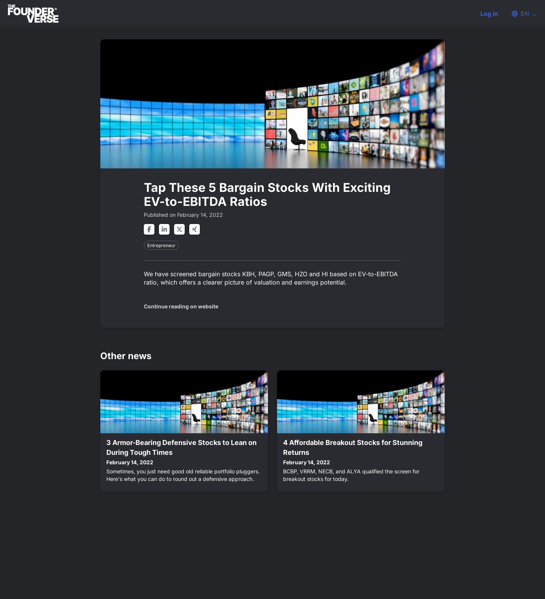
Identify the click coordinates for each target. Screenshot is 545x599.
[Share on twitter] (179, 229)
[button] (520, 13)
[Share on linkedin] (164, 229)
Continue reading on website (181, 306)
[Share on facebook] (149, 229)
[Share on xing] (194, 229)
